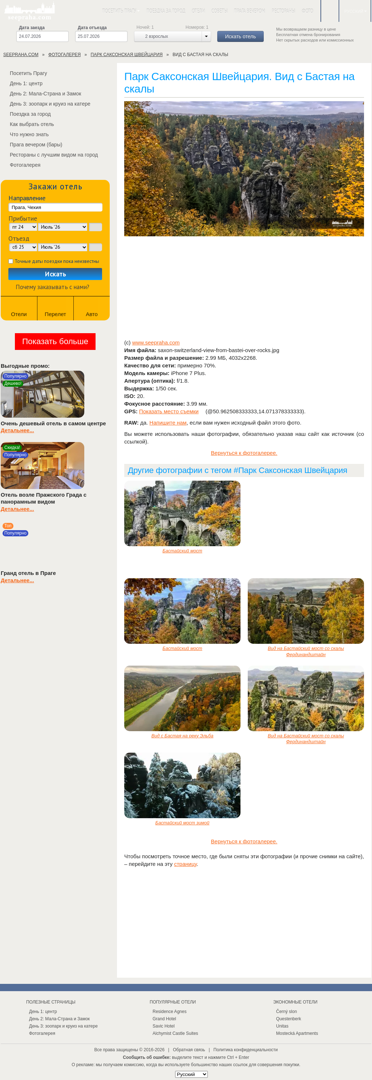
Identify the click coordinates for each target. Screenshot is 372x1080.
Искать (55, 274)
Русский (355, 11)
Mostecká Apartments (297, 1033)
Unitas (282, 1026)
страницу (185, 864)
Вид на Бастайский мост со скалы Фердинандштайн (306, 651)
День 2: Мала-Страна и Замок (41, 93)
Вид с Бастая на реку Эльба (182, 735)
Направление (26, 198)
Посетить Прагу (121, 11)
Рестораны (283, 11)
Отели (198, 11)
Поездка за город (165, 11)
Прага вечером (249, 11)
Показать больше (55, 341)
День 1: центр (22, 83)
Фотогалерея (20, 165)
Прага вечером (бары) (31, 144)
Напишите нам (167, 422)
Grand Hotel (164, 1018)
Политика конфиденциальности (246, 1049)
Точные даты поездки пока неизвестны (57, 261)
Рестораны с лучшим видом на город (49, 154)
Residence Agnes (169, 1011)
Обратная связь (189, 1049)
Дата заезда (32, 27)
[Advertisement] (244, 288)
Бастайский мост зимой (182, 822)
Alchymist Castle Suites (175, 1033)
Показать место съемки (169, 411)
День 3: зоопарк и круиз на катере (45, 103)
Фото (307, 11)
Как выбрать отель (27, 124)
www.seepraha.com (156, 342)
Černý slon (286, 1011)
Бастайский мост (182, 550)
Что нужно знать (25, 134)
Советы (219, 11)
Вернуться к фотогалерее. (244, 453)
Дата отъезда (92, 27)
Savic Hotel (164, 1026)
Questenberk (288, 1018)
